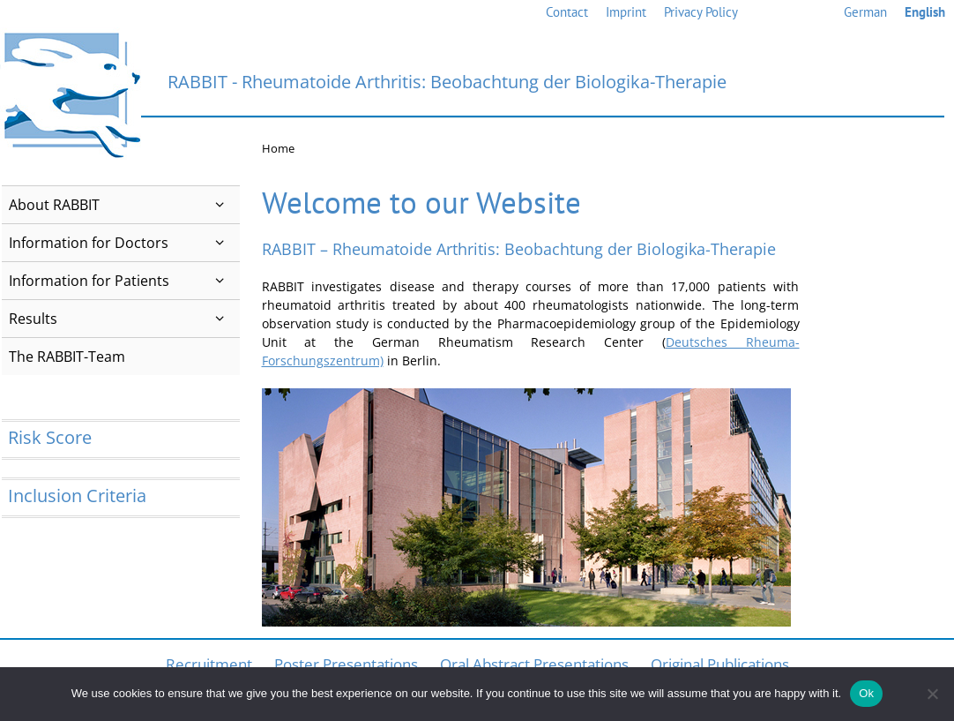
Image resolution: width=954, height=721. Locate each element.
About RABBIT (124, 204)
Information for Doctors (124, 242)
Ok (866, 693)
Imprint (626, 12)
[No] (932, 693)
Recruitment (209, 664)
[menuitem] (865, 13)
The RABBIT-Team (67, 356)
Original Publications (720, 664)
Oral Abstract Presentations (534, 664)
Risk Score (50, 437)
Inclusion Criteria (77, 495)
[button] (220, 204)
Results (124, 318)
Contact (567, 12)
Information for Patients (124, 280)
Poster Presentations (346, 664)
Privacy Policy (701, 12)
